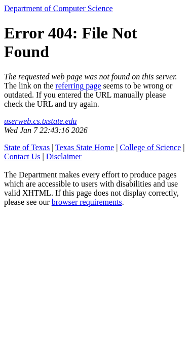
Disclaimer (64, 156)
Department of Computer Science (58, 8)
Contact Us (22, 156)
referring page (78, 85)
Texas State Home (84, 147)
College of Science (150, 147)
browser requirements (87, 202)
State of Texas (27, 147)
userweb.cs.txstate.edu (40, 121)
